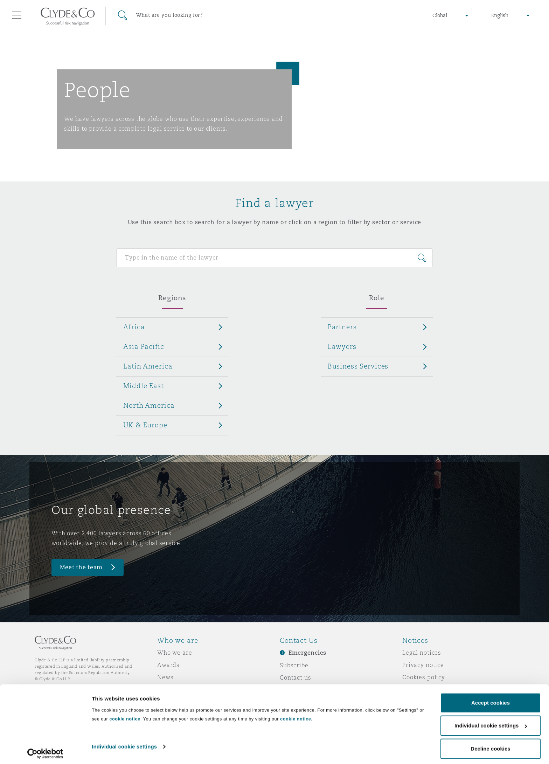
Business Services (358, 366)
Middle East (143, 385)
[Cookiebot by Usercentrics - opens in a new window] (45, 750)
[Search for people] (274, 257)
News (165, 677)
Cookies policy (423, 677)
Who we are (174, 652)
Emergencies (307, 652)
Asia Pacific (143, 346)
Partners (342, 327)
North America (148, 405)
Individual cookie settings (124, 743)
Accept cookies (490, 699)
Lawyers (342, 346)
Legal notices (421, 652)
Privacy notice (423, 664)
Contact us (295, 677)
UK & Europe (145, 425)
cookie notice (124, 715)
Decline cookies (490, 745)
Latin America (147, 366)
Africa (134, 327)
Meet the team (81, 567)
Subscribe (294, 665)
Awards (168, 664)
